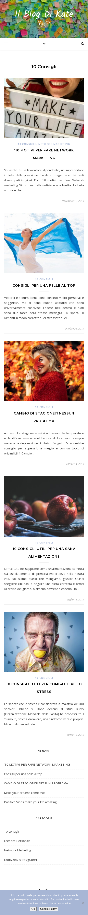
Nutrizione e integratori (20, 859)
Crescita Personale (17, 841)
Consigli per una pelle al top (44, 286)
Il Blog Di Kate (44, 14)
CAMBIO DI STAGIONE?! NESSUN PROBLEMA (36, 783)
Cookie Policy (48, 908)
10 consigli (27, 144)
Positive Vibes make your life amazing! (30, 802)
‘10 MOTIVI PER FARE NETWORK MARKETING (37, 764)
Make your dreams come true (25, 793)
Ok (33, 908)
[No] (83, 903)
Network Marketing (54, 144)
